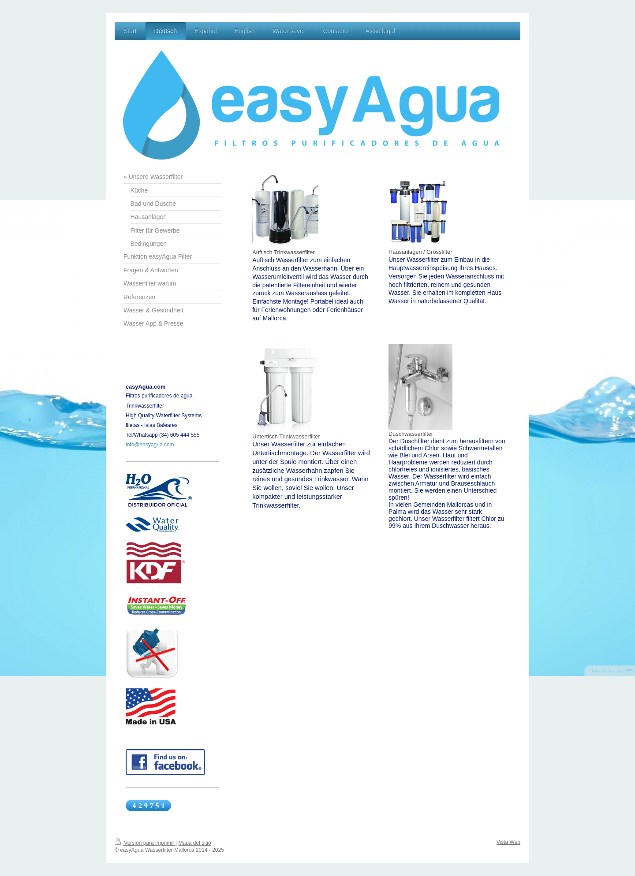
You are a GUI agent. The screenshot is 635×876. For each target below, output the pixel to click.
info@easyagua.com (150, 445)
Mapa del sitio (195, 843)
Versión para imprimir (145, 843)
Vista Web (508, 842)
